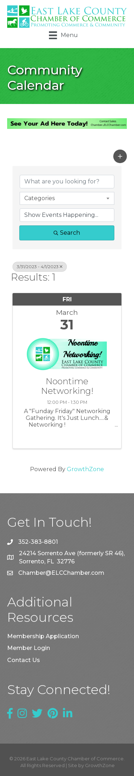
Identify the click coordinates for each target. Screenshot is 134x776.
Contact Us (23, 660)
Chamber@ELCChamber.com (61, 572)
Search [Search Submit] (67, 232)
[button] (120, 156)
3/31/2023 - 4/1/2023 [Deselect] (40, 266)
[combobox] (67, 198)
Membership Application (43, 636)
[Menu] (63, 35)
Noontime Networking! (67, 386)
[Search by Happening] (67, 215)
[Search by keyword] (67, 181)
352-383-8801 (38, 541)
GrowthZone (85, 469)
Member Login (28, 648)
